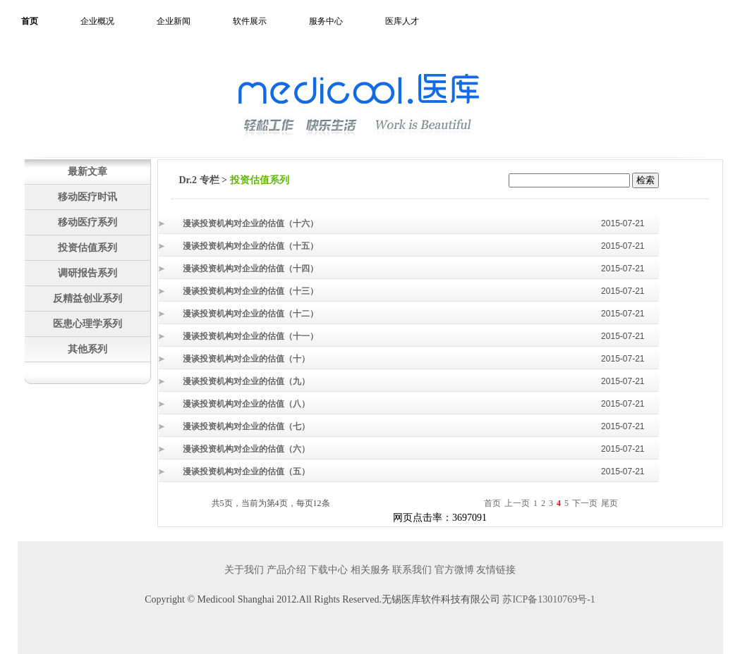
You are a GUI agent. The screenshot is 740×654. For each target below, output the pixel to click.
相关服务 (370, 569)
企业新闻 (173, 21)
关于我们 (244, 569)
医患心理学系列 (87, 323)
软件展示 (250, 21)
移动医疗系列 (87, 222)
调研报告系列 (87, 272)
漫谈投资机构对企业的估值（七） (246, 426)
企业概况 (97, 21)
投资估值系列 (87, 247)
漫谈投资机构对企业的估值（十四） (250, 268)
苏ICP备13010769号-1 (548, 599)
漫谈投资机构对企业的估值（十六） (250, 223)
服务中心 (326, 21)
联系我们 (412, 569)
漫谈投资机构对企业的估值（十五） (250, 246)
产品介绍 (286, 569)
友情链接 (496, 569)
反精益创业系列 (87, 298)
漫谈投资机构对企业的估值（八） (246, 404)
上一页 (517, 503)
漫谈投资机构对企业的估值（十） (246, 359)
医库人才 (402, 21)
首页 (29, 21)
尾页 (609, 503)
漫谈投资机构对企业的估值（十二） (250, 314)
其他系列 (87, 348)
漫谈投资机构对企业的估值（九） (246, 381)
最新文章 (87, 171)
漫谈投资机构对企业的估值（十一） (250, 336)
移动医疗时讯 (87, 196)
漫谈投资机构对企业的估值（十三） (250, 291)
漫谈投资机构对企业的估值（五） (246, 471)
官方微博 (454, 569)
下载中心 (328, 569)
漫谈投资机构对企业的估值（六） (246, 449)
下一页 (585, 503)
